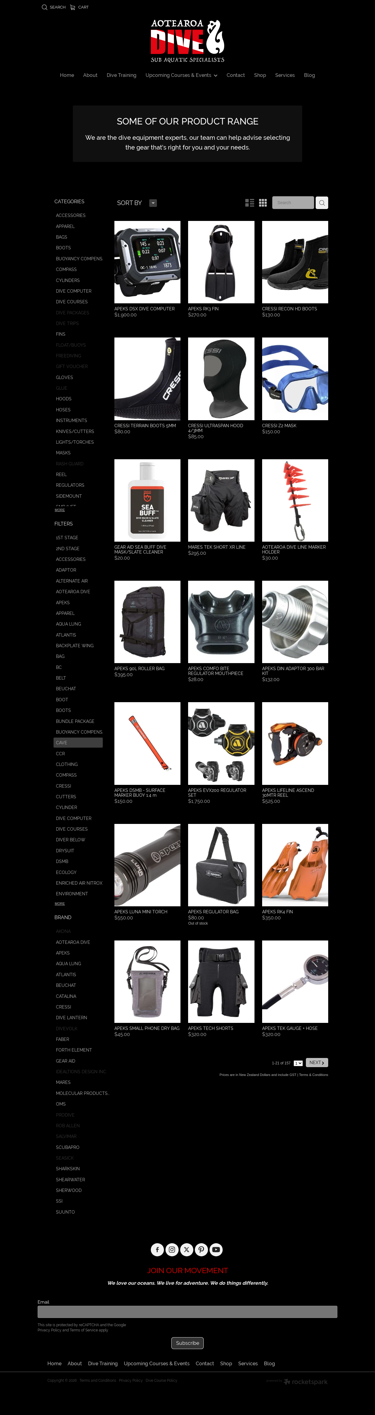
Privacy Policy (49, 1330)
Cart (79, 7)
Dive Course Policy (161, 1380)
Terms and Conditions (98, 1380)
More (60, 510)
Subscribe (187, 1343)
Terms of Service (84, 1330)
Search (54, 7)
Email (43, 1302)
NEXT (317, 1054)
